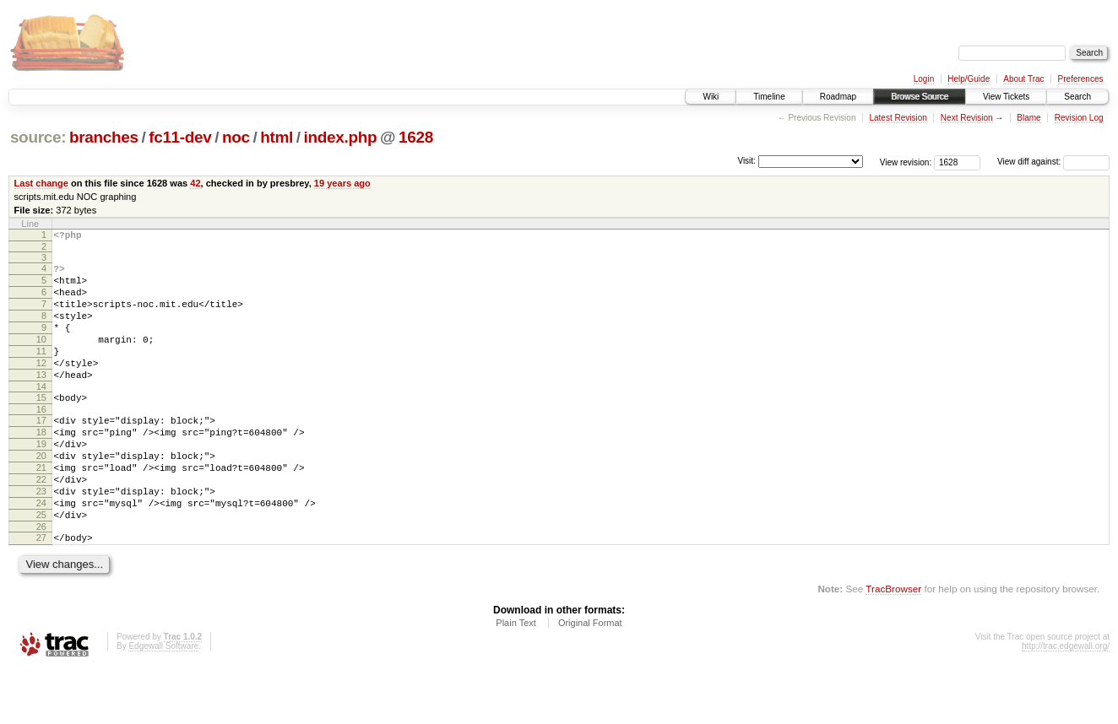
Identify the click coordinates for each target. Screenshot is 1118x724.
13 (41, 400)
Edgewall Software (163, 701)
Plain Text (516, 678)
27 (41, 591)
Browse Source (919, 96)
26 (41, 580)
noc (236, 137)
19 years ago (342, 183)
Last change (41, 183)
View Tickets (1006, 96)
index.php (340, 137)
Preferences (1081, 79)
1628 (416, 137)
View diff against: (1053, 161)
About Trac (1023, 79)
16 (41, 440)
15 (41, 425)
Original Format (590, 678)
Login (924, 79)
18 (41, 465)
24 (41, 551)
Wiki (711, 96)
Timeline (768, 96)
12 (41, 386)
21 (41, 508)
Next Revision (967, 117)
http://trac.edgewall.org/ (1066, 701)
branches (103, 137)
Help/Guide (968, 79)
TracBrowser (893, 644)
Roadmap (838, 96)
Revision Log (1079, 117)
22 (41, 522)
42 (195, 183)
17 (41, 451)
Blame (1028, 117)
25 (41, 565)
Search (1077, 96)
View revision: (906, 161)
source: (38, 137)
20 (41, 494)
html (276, 137)
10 (41, 357)
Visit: (746, 160)
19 (41, 479)
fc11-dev (180, 137)
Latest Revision (897, 117)
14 (41, 414)
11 (41, 371)
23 (41, 537)
